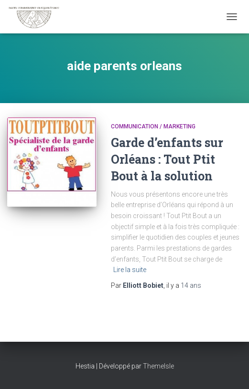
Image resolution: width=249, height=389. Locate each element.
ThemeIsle (158, 366)
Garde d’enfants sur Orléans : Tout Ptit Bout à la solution (167, 159)
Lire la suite (129, 269)
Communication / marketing (153, 126)
